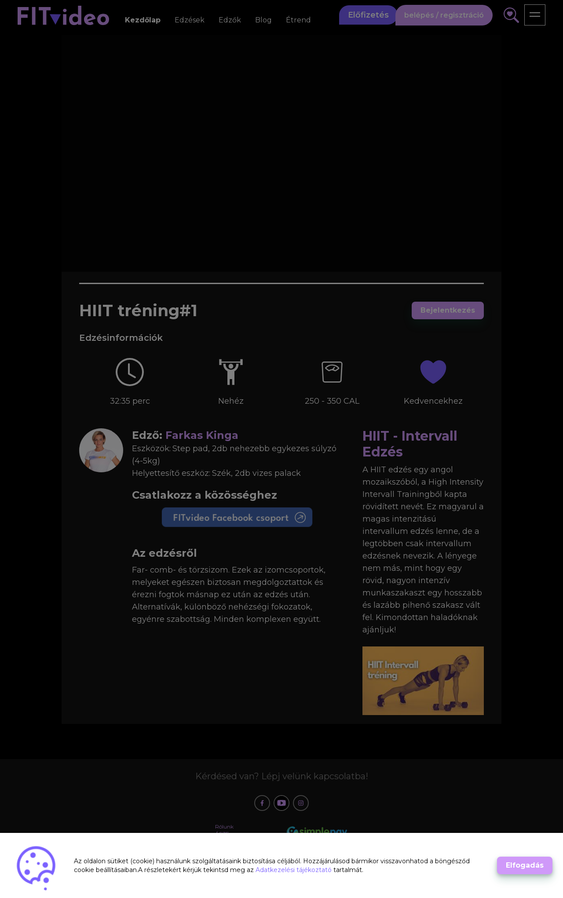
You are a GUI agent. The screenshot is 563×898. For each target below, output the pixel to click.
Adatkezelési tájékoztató (294, 870)
